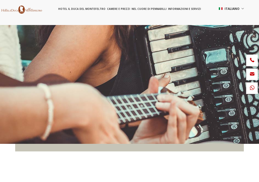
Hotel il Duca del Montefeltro (81, 9)
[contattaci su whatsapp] (252, 88)
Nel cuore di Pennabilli (149, 9)
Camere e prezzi (118, 9)
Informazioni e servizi (184, 9)
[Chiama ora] (252, 60)
